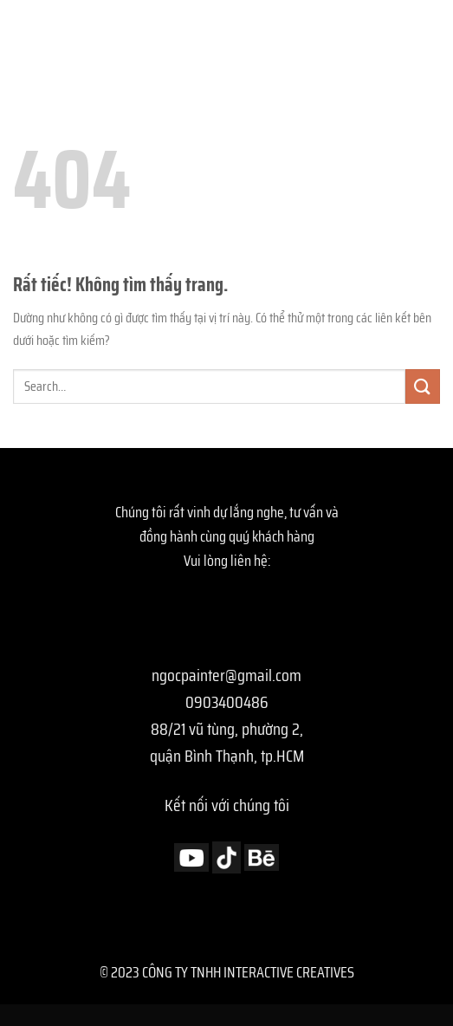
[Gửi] (422, 386)
